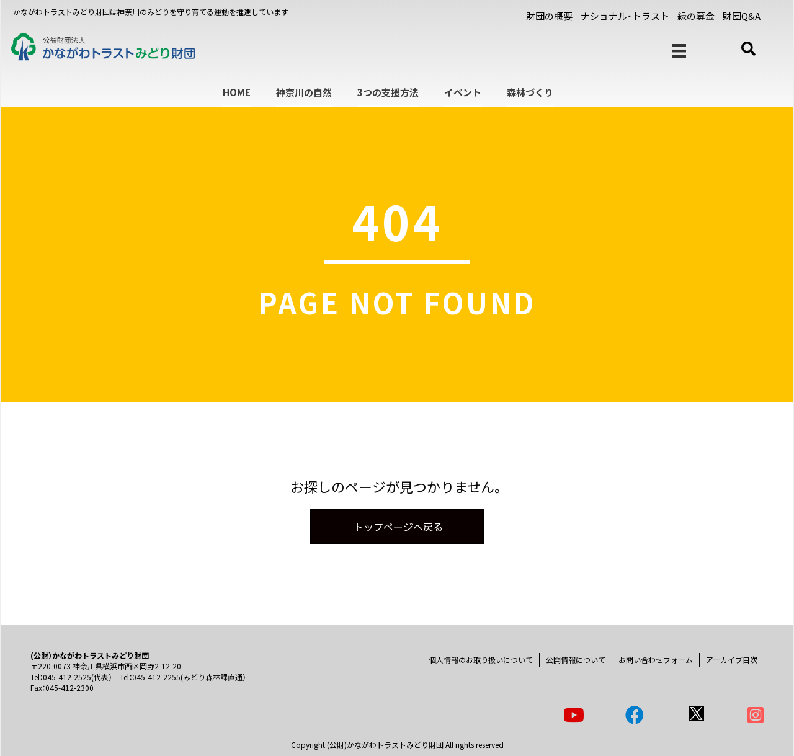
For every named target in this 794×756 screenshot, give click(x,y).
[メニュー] (679, 51)
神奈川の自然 (304, 92)
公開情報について (575, 659)
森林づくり (530, 92)
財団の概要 (549, 15)
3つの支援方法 (388, 92)
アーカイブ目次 (731, 659)
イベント (462, 92)
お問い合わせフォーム (655, 659)
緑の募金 (696, 15)
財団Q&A (742, 15)
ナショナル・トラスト (625, 15)
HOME (237, 92)
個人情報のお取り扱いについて (481, 659)
